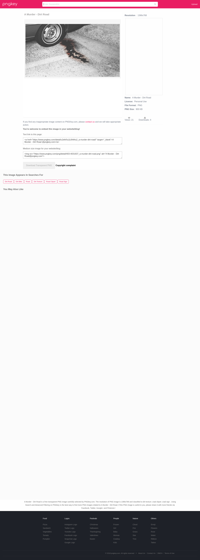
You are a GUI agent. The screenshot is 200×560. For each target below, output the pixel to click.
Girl (114, 528)
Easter (92, 539)
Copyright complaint (66, 165)
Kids (115, 542)
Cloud (135, 524)
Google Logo (69, 542)
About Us (141, 553)
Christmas (94, 524)
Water (153, 535)
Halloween (94, 528)
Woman (116, 535)
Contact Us (151, 553)
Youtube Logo (70, 532)
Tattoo (153, 542)
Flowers (154, 528)
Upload (194, 4)
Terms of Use (169, 553)
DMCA (159, 553)
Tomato (46, 535)
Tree (134, 539)
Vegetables (47, 532)
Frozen (116, 524)
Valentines (94, 535)
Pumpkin (46, 539)
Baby (115, 532)
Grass (135, 532)
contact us (90, 122)
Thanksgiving (95, 532)
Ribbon (154, 539)
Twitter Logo (69, 528)
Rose (153, 532)
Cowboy (116, 539)
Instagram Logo (70, 524)
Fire (134, 528)
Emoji (153, 524)
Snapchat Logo (70, 539)
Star (134, 535)
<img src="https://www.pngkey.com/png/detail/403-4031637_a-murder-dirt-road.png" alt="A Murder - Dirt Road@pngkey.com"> (72, 155)
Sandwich (47, 528)
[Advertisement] (57, 98)
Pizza (45, 524)
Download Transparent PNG (39, 165)
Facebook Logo (70, 535)
